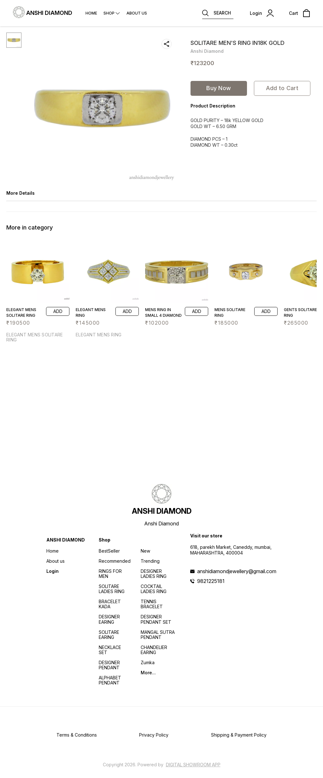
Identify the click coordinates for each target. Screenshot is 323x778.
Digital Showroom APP (193, 764)
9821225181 (211, 581)
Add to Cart (282, 88)
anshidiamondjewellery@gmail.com (236, 571)
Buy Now (218, 88)
